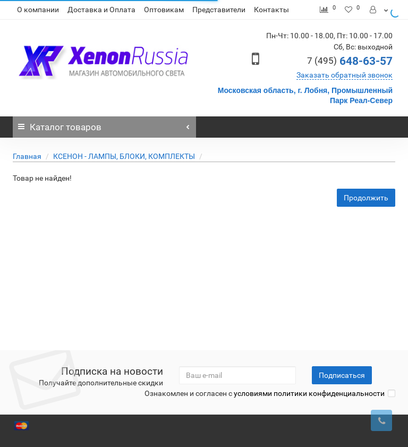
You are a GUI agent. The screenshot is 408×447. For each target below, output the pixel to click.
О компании (38, 9)
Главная (27, 156)
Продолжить (366, 197)
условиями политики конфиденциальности (309, 393)
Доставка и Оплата (101, 9)
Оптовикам (164, 9)
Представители (218, 9)
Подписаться (342, 375)
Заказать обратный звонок (344, 75)
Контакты (271, 9)
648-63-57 (350, 61)
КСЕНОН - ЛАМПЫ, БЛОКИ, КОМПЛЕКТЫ (124, 156)
